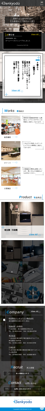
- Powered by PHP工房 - (22, 45)
